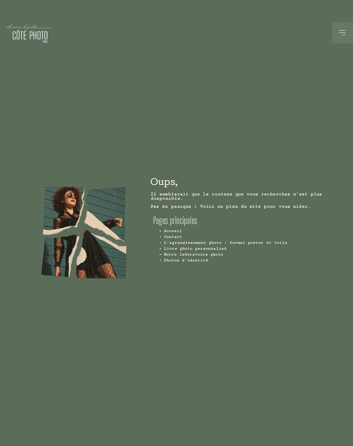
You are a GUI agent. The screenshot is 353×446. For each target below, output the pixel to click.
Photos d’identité (198, 260)
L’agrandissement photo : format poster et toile (238, 242)
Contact (185, 236)
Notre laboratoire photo (206, 254)
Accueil (185, 231)
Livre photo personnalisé (207, 248)
